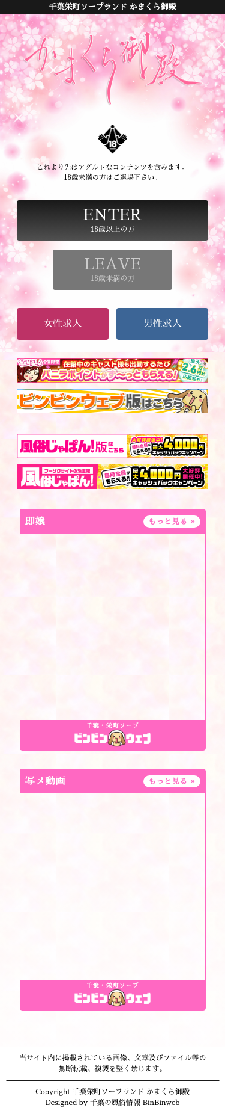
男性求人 (162, 323)
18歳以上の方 (113, 220)
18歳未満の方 (113, 269)
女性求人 (62, 323)
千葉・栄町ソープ (112, 726)
